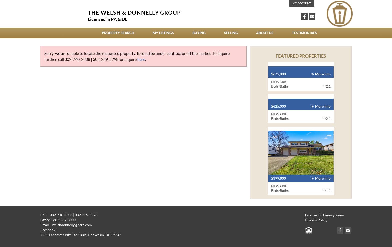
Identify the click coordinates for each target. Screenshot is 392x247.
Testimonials (304, 33)
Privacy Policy (316, 220)
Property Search (118, 33)
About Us (265, 33)
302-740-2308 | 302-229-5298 (91, 59)
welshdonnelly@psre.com (72, 225)
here (141, 59)
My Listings (163, 33)
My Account (302, 3)
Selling (231, 33)
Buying (199, 33)
